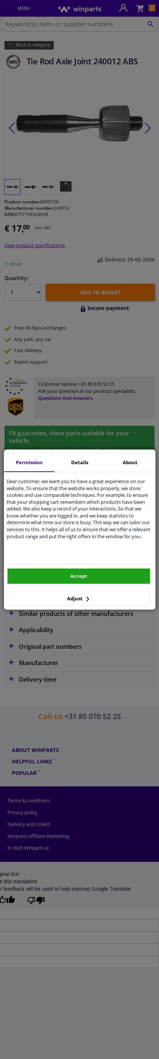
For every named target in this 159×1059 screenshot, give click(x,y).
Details (79, 462)
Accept (78, 576)
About (130, 462)
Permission (29, 462)
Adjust (78, 598)
